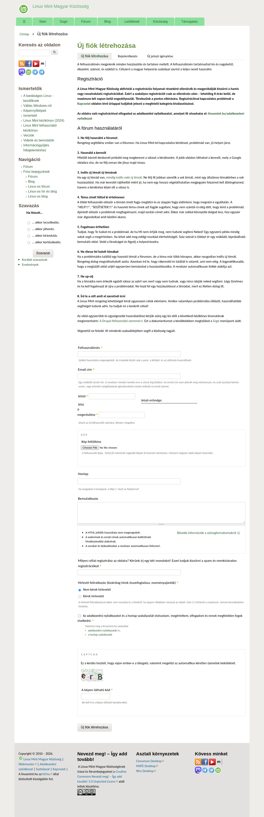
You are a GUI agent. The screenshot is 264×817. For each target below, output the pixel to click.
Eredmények (30, 265)
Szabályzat (43, 769)
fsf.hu (47, 774)
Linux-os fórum (39, 186)
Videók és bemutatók (38, 140)
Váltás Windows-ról (37, 105)
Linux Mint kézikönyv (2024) (43, 120)
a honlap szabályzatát (100, 634)
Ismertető (30, 115)
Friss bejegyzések (36, 171)
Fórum (86, 21)
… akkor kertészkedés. (46, 242)
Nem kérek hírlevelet (97, 589)
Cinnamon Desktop (150, 761)
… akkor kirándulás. (45, 235)
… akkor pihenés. (43, 229)
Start (42, 21)
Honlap (83, 474)
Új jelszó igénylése (160, 56)
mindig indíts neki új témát (124, 177)
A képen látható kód (97, 690)
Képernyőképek (34, 110)
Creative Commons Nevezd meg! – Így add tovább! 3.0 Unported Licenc (101, 776)
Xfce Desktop (146, 771)
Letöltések (131, 21)
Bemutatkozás (88, 498)
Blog (107, 21)
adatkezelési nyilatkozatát (102, 630)
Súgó (63, 21)
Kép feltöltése (91, 442)
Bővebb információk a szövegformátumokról (206, 533)
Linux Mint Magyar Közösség (58, 6)
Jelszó (83, 396)
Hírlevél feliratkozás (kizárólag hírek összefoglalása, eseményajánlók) (128, 583)
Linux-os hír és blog (42, 191)
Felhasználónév (90, 348)
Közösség (160, 21)
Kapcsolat (59, 769)
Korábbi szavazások (34, 260)
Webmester (28, 764)
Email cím (86, 369)
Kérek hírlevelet (93, 596)
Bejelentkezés (127, 56)
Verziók (28, 135)
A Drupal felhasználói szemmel (121, 321)
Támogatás (189, 21)
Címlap (24, 34)
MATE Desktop (147, 766)
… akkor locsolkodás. (46, 222)
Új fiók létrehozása (96, 55)
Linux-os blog (38, 196)
